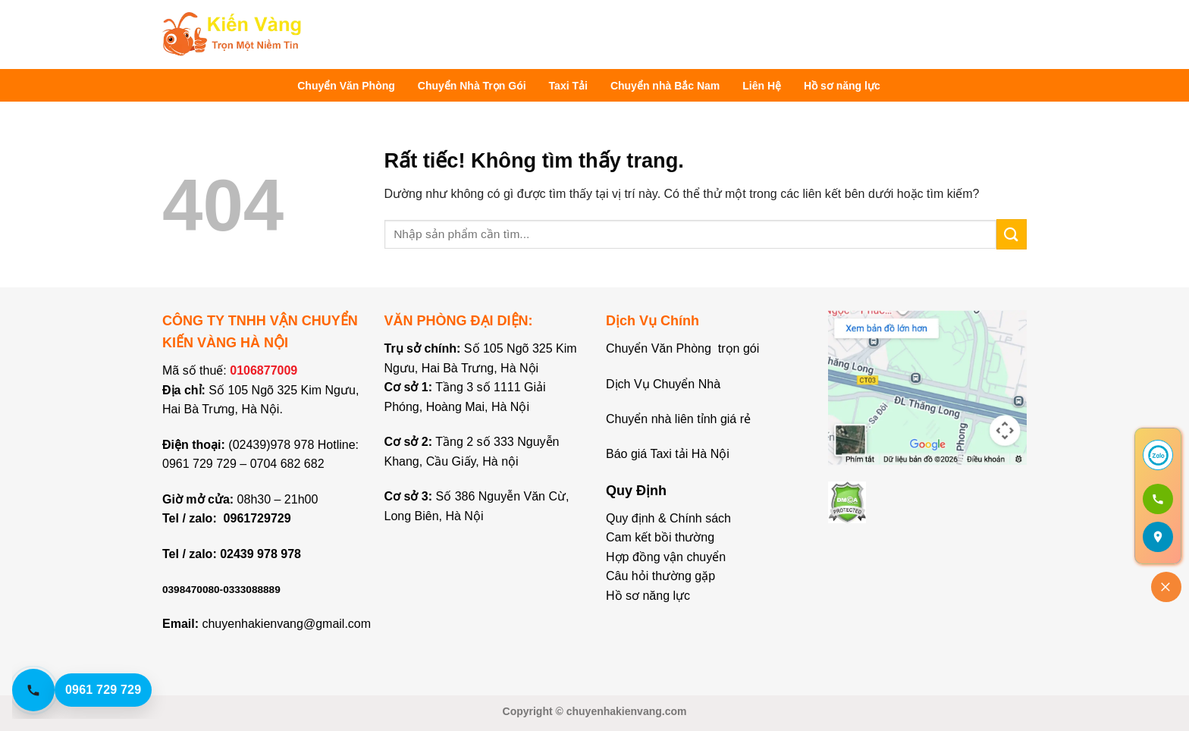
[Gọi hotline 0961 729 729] (95, 690)
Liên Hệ (761, 86)
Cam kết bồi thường (660, 537)
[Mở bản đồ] (1158, 537)
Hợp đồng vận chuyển (666, 557)
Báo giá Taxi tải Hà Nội (669, 453)
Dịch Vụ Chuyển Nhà (663, 384)
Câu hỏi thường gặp (660, 575)
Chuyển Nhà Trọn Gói (472, 86)
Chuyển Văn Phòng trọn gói (682, 348)
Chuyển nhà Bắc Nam (665, 86)
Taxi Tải (568, 86)
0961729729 (257, 518)
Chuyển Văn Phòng (346, 86)
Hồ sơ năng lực (842, 86)
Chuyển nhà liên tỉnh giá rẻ (678, 419)
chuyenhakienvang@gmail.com (286, 623)
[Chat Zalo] (1158, 455)
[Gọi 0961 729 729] (1158, 499)
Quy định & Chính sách (668, 518)
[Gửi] (1011, 234)
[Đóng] (1166, 587)
